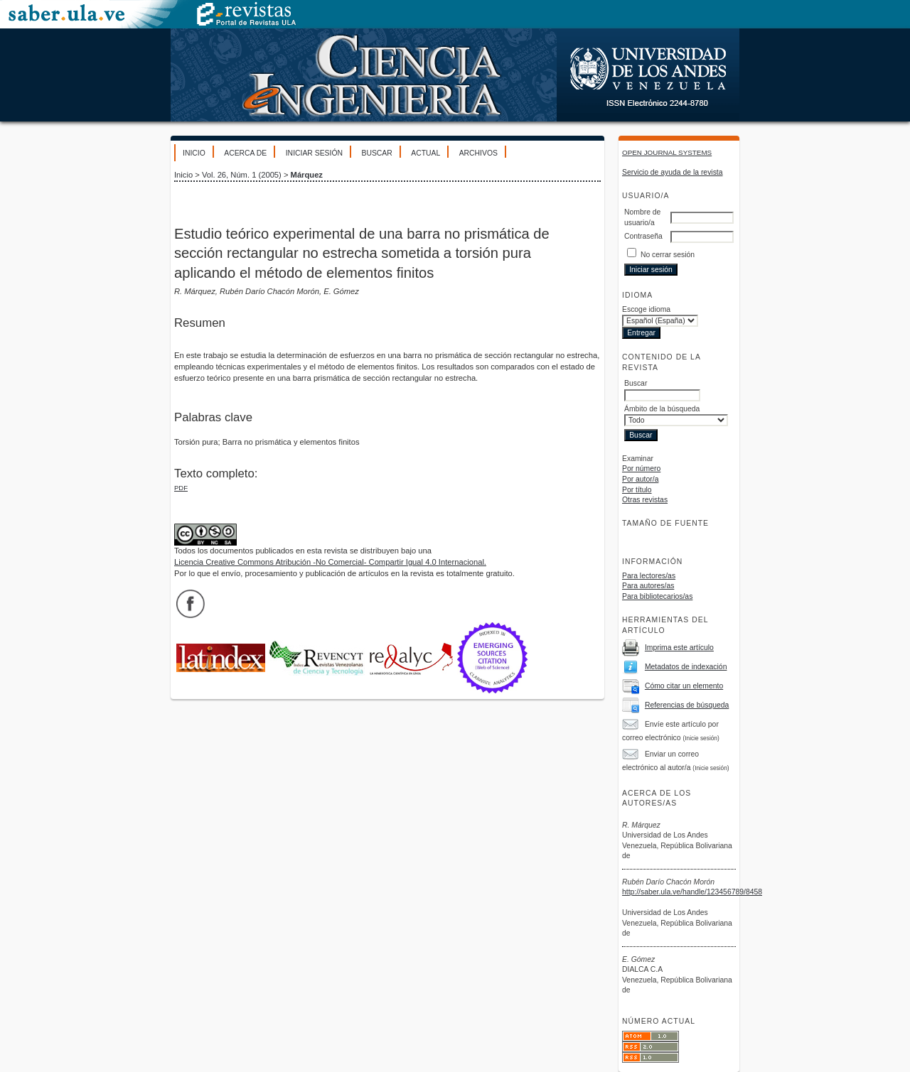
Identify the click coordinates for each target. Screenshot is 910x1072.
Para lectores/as (648, 576)
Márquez (307, 174)
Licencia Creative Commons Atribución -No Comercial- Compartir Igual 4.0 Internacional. (330, 562)
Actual (425, 153)
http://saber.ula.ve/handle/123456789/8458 (692, 892)
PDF (181, 488)
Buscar (376, 153)
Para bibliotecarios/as (657, 596)
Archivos (478, 153)
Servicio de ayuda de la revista (672, 172)
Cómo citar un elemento (684, 686)
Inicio (194, 153)
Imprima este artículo (679, 647)
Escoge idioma (646, 309)
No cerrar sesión (668, 255)
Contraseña (643, 236)
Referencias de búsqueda (687, 705)
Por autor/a (640, 479)
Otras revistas (645, 500)
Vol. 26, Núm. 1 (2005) (242, 174)
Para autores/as (648, 586)
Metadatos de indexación (686, 667)
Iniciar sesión (314, 153)
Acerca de (245, 153)
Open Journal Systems (667, 152)
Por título (637, 490)
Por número (641, 468)
